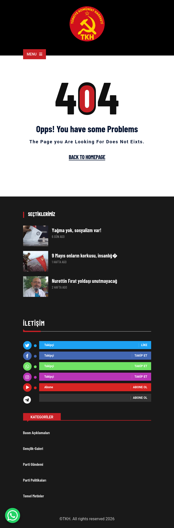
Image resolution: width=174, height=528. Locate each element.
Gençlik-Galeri (33, 448)
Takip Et (140, 356)
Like (144, 345)
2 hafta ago (59, 287)
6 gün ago (58, 236)
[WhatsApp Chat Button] (12, 515)
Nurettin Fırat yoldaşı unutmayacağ (84, 281)
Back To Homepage (87, 157)
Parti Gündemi (33, 464)
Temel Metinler (33, 495)
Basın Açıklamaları (36, 432)
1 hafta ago (59, 261)
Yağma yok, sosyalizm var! (76, 230)
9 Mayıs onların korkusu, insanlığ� (85, 255)
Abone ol (140, 387)
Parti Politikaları (34, 480)
